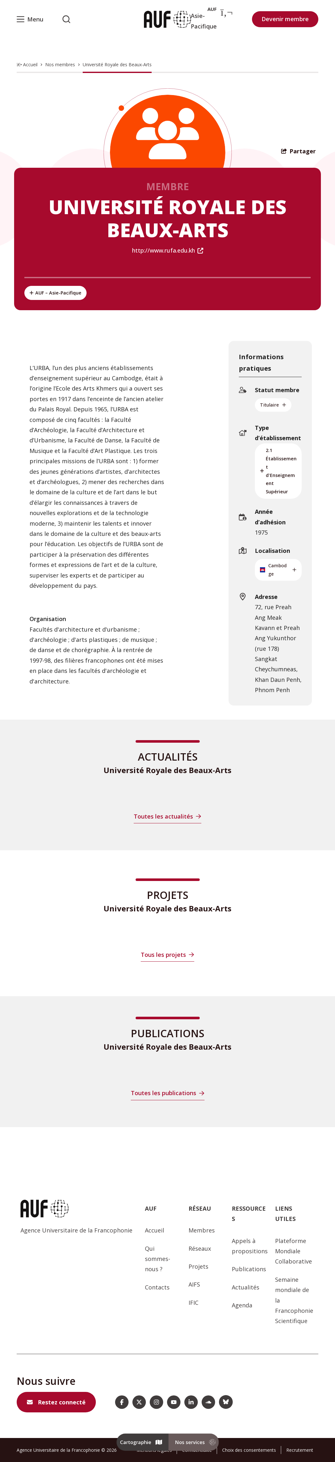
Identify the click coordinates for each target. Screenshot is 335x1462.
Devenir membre (285, 19)
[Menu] (30, 19)
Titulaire (273, 405)
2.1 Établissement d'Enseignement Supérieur (278, 471)
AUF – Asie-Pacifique (55, 293)
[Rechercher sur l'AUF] (66, 19)
